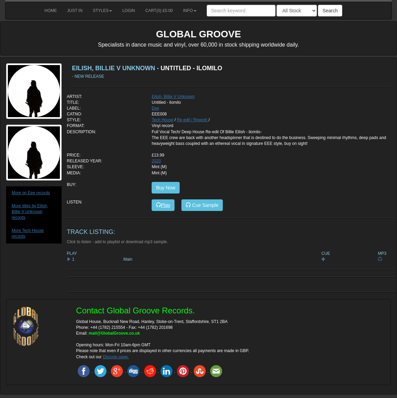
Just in (74, 10)
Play (163, 205)
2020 (156, 161)
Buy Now (165, 187)
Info (189, 10)
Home (50, 10)
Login (128, 10)
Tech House (162, 119)
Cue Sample (202, 205)
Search (329, 10)
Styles (102, 10)
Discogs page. (116, 357)
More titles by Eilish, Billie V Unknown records (30, 211)
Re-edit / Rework (193, 119)
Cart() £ (159, 10)
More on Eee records (31, 192)
